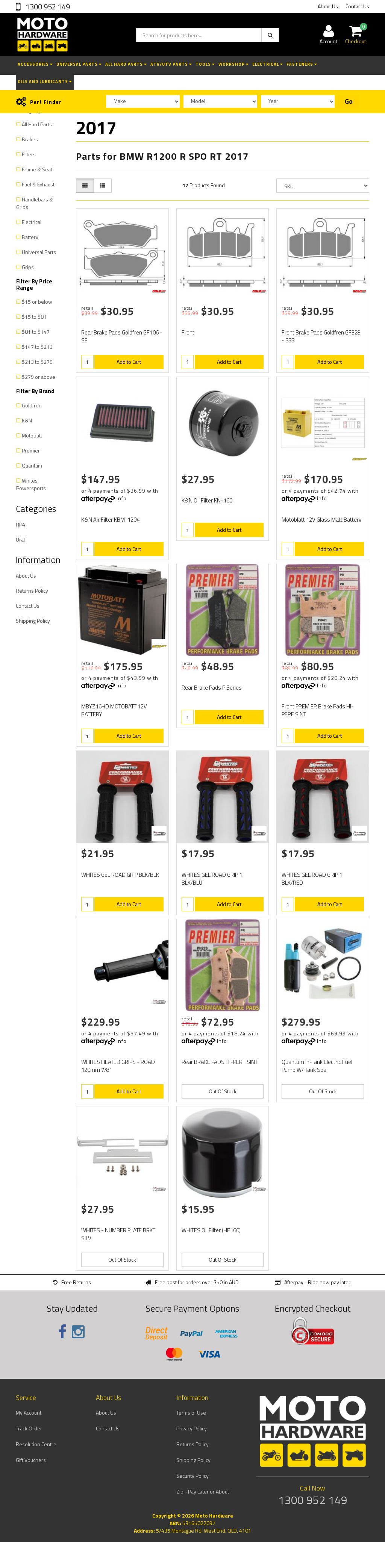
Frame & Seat (37, 169)
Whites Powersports (31, 484)
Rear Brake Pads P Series (212, 687)
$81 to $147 (36, 332)
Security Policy (192, 1476)
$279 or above (38, 377)
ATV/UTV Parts (171, 64)
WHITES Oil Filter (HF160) (211, 1230)
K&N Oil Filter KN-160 (207, 500)
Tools (205, 64)
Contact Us (357, 6)
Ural (20, 539)
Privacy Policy (191, 1428)
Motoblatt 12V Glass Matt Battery (321, 519)
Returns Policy (32, 591)
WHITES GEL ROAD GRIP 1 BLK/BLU (212, 878)
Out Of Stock (222, 1091)
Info (122, 498)
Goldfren (32, 405)
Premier (31, 450)
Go (349, 101)
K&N (27, 420)
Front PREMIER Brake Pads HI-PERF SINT (318, 710)
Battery (30, 237)
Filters (29, 154)
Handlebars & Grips (34, 203)
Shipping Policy (33, 621)
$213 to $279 (37, 362)
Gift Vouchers (31, 1460)
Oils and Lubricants (45, 82)
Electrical (267, 64)
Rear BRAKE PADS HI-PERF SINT (220, 1062)
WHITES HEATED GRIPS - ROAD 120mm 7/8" (118, 1066)
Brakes (30, 139)
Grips (28, 267)
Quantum (32, 465)
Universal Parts (79, 64)
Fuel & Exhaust (38, 184)
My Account (28, 1412)
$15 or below (37, 302)
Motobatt (32, 435)
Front (188, 332)
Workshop (233, 64)
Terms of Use (191, 1412)
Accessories (35, 64)
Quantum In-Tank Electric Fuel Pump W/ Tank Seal (317, 1066)
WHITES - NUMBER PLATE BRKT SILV (118, 1234)
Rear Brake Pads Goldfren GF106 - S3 (121, 336)
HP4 (20, 524)
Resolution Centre (36, 1444)
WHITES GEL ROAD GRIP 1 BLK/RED (312, 878)
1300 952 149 (47, 6)
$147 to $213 (37, 347)
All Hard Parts (126, 64)
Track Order (29, 1428)
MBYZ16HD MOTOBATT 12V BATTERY (114, 710)
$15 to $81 (34, 317)
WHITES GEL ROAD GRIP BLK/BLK (120, 874)
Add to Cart (129, 362)
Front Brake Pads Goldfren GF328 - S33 (321, 336)
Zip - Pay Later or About (202, 1491)
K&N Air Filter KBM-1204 (110, 519)
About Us (328, 6)
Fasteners (301, 64)
